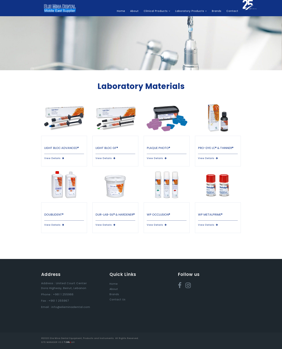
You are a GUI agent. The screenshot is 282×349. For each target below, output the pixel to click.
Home (121, 11)
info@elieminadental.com (70, 307)
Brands (216, 11)
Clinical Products (157, 11)
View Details (54, 158)
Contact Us (118, 299)
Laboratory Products (191, 11)
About (134, 11)
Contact (232, 11)
